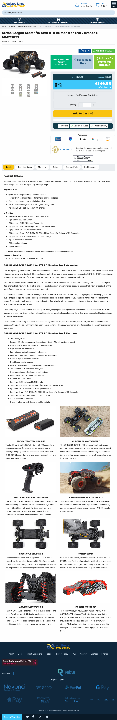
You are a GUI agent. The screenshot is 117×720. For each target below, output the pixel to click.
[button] (83, 149)
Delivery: (71, 95)
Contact (94, 654)
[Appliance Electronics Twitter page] (29, 717)
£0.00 (105, 6)
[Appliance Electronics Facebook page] (34, 717)
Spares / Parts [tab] (72, 167)
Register (89, 6)
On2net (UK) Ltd (74, 710)
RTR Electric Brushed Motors (27, 26)
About (11, 654)
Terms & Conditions (33, 654)
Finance (104, 654)
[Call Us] (42, 717)
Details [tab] (9, 167)
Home (4, 26)
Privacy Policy (62, 654)
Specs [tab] (25, 167)
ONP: (73, 77)
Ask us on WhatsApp (103, 51)
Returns (49, 654)
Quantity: (73, 105)
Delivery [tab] (56, 167)
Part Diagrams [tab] (90, 167)
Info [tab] (42, 167)
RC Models (11, 26)
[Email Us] (49, 717)
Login (83, 6)
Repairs (85, 51)
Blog (20, 654)
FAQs (74, 654)
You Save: (101, 77)
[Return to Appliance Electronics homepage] (14, 5)
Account (83, 654)
